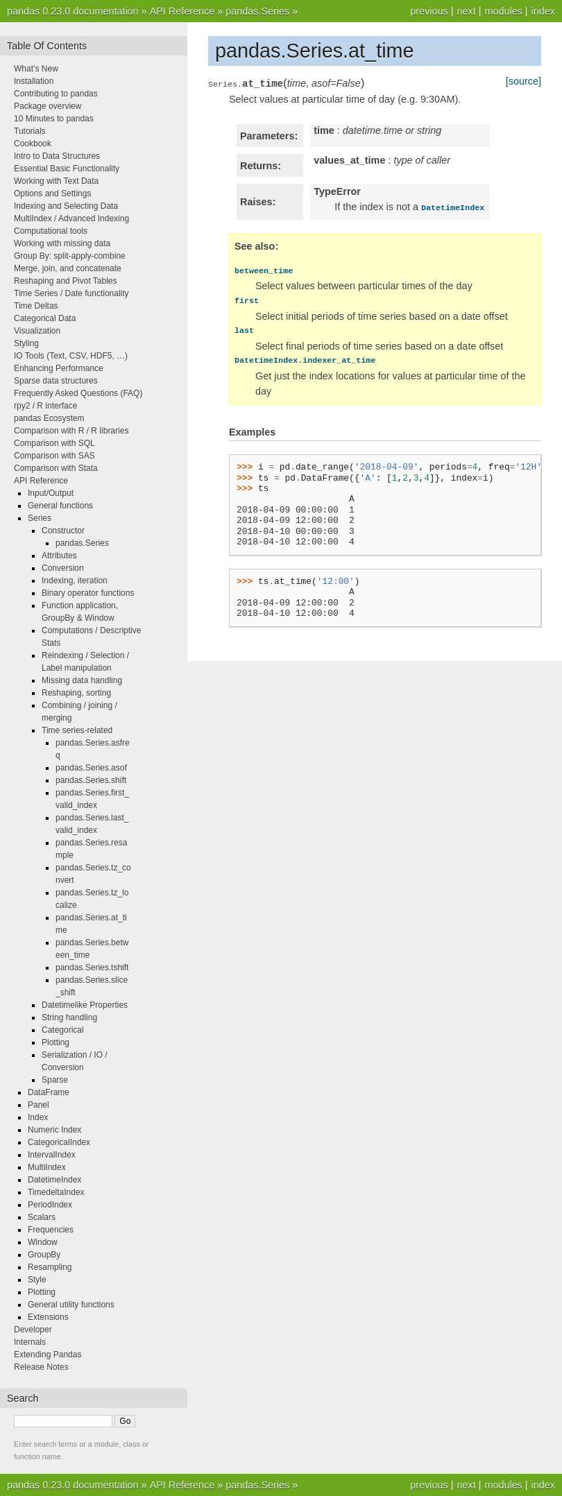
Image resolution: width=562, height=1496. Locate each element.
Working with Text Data (56, 181)
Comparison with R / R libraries (71, 431)
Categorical (63, 1030)
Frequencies (51, 1230)
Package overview (47, 106)
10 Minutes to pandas (54, 118)
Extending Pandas (47, 1354)
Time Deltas (36, 306)
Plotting (55, 1042)
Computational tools (50, 231)
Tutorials (30, 131)
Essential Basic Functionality (66, 168)
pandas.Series (257, 11)
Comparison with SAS (54, 456)
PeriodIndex (50, 1205)
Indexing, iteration (75, 580)
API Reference (182, 11)
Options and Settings (52, 193)
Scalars (42, 1217)
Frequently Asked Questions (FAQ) (78, 393)
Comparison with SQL (54, 443)
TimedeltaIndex (56, 1192)
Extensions (48, 1317)
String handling (69, 1017)
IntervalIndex (52, 1155)
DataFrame (48, 1092)
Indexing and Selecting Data (66, 206)
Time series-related (77, 730)
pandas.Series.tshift (92, 967)
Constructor (63, 530)
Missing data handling (82, 680)
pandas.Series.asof (91, 768)
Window (43, 1242)
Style (37, 1279)
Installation (33, 81)
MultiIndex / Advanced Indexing (71, 218)
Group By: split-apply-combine (70, 256)
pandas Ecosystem (49, 418)
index (543, 11)
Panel (38, 1105)
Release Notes (41, 1367)
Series (39, 518)
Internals (30, 1342)
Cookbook (32, 143)
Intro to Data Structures (57, 156)
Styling (26, 343)
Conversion (63, 568)
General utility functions (71, 1304)
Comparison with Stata (56, 468)
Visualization (37, 331)
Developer (33, 1329)
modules (503, 11)
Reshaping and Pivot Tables (65, 281)
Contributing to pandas (56, 93)
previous (429, 11)
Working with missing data (62, 243)
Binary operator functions (88, 593)
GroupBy (44, 1254)
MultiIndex (47, 1167)
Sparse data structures (56, 381)
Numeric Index (54, 1130)
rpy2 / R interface (45, 406)
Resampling (49, 1267)
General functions (60, 505)
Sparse (55, 1080)
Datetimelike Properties (85, 1005)
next (466, 11)
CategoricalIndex (59, 1142)
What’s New (36, 69)
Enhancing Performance (58, 368)
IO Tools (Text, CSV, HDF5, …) (71, 356)
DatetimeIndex (54, 1180)
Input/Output (51, 493)
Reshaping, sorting (76, 693)
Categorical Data (45, 318)
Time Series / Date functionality (71, 293)
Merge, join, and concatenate (67, 268)
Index (38, 1117)
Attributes (59, 555)
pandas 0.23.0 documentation (73, 11)
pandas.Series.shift (91, 780)
